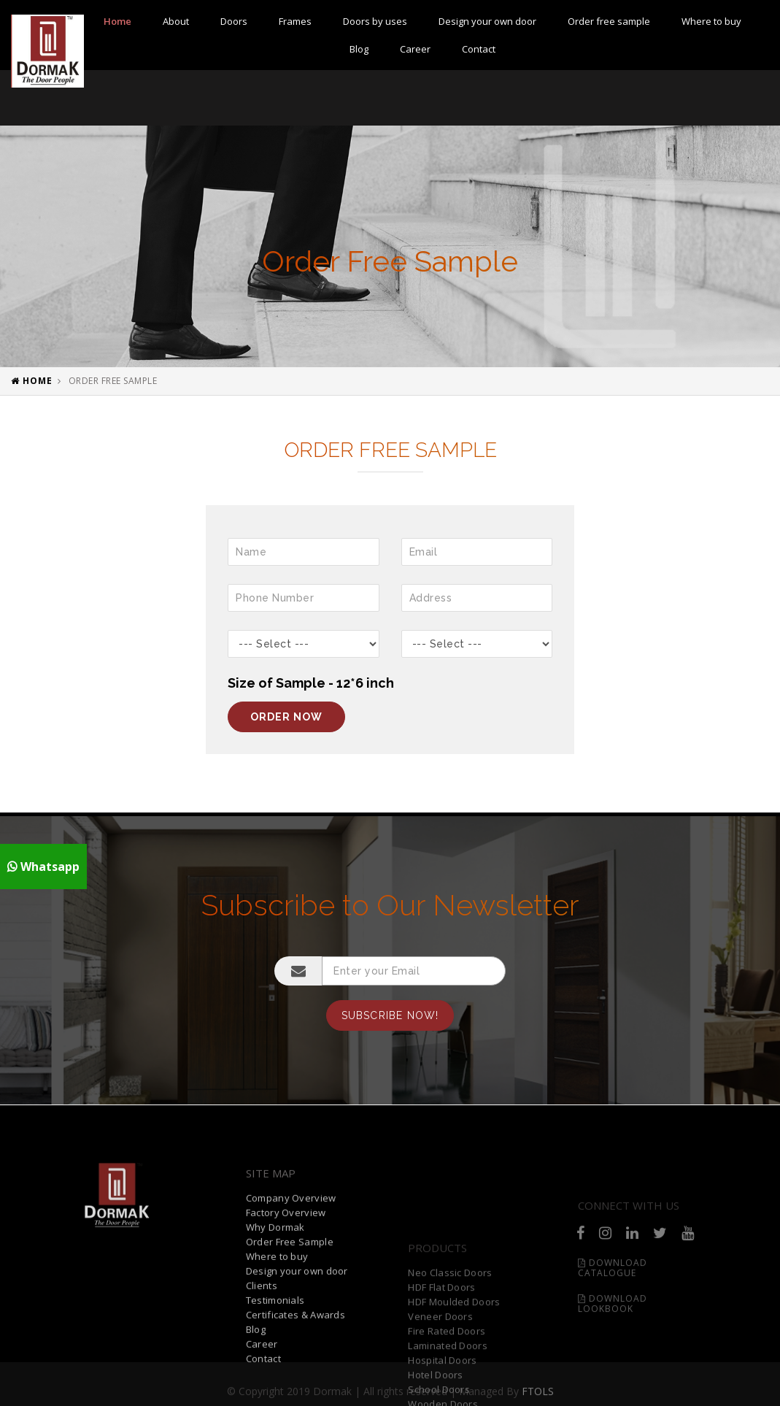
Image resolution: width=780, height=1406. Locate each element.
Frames (295, 21)
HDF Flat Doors (441, 1354)
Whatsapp (43, 866)
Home (117, 21)
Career (415, 48)
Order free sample (609, 21)
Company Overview (291, 1281)
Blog (359, 48)
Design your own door (487, 21)
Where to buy (711, 21)
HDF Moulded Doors (454, 1369)
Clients (261, 1369)
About (176, 21)
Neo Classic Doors (450, 1340)
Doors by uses (375, 21)
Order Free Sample (289, 1325)
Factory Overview (286, 1296)
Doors (233, 21)
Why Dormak (275, 1311)
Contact (478, 48)
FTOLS (538, 1396)
